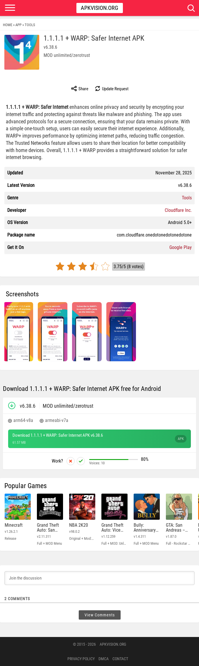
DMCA (103, 658)
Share (79, 88)
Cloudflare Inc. (178, 210)
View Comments (100, 615)
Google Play (180, 247)
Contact (120, 658)
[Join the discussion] (99, 578)
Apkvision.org (99, 7)
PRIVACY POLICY (81, 658)
